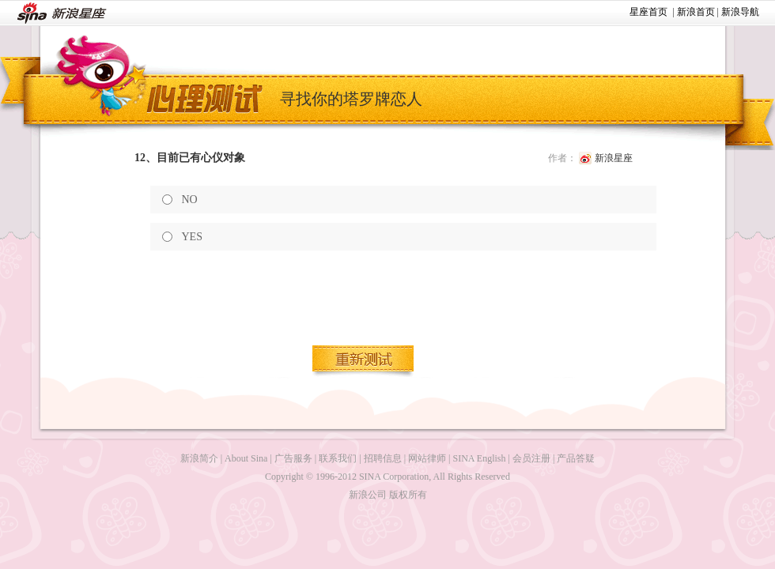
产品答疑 (576, 458)
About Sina (246, 458)
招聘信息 (383, 458)
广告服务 (293, 458)
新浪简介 (199, 458)
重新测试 (363, 361)
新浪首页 (696, 11)
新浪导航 (740, 11)
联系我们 (338, 458)
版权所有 (408, 494)
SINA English (478, 458)
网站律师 (427, 458)
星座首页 (648, 11)
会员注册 (531, 458)
